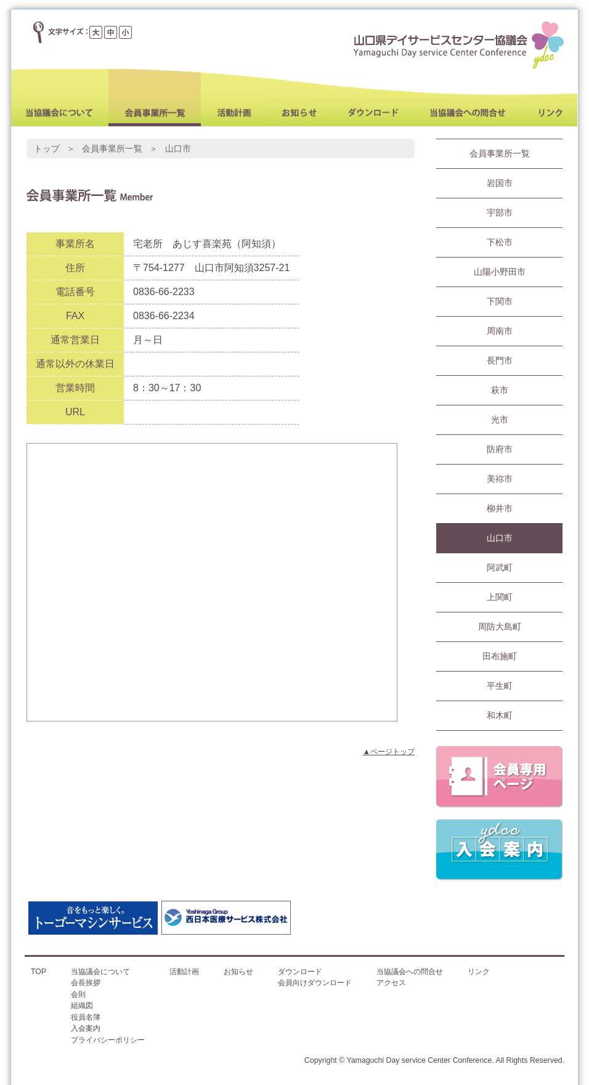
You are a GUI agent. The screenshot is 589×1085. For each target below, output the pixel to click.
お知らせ (238, 971)
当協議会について (100, 971)
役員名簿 (85, 1017)
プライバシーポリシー (108, 1040)
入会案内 (85, 1028)
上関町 (500, 597)
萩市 (499, 390)
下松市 (500, 242)
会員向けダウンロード (315, 982)
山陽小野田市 (500, 272)
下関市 (500, 301)
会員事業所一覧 (499, 153)
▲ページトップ (389, 751)
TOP (38, 971)
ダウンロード (300, 971)
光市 (499, 420)
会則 (78, 994)
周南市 (500, 331)
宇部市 (500, 212)
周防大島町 (499, 627)
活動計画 (184, 971)
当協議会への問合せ (409, 971)
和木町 (500, 715)
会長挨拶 (85, 982)
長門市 (500, 360)
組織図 (82, 1005)
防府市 (500, 449)
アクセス (391, 982)
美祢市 (500, 479)
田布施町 (499, 656)
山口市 (500, 538)
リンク (479, 971)
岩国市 (500, 183)
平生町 (500, 686)
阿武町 (500, 567)
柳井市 (500, 508)
